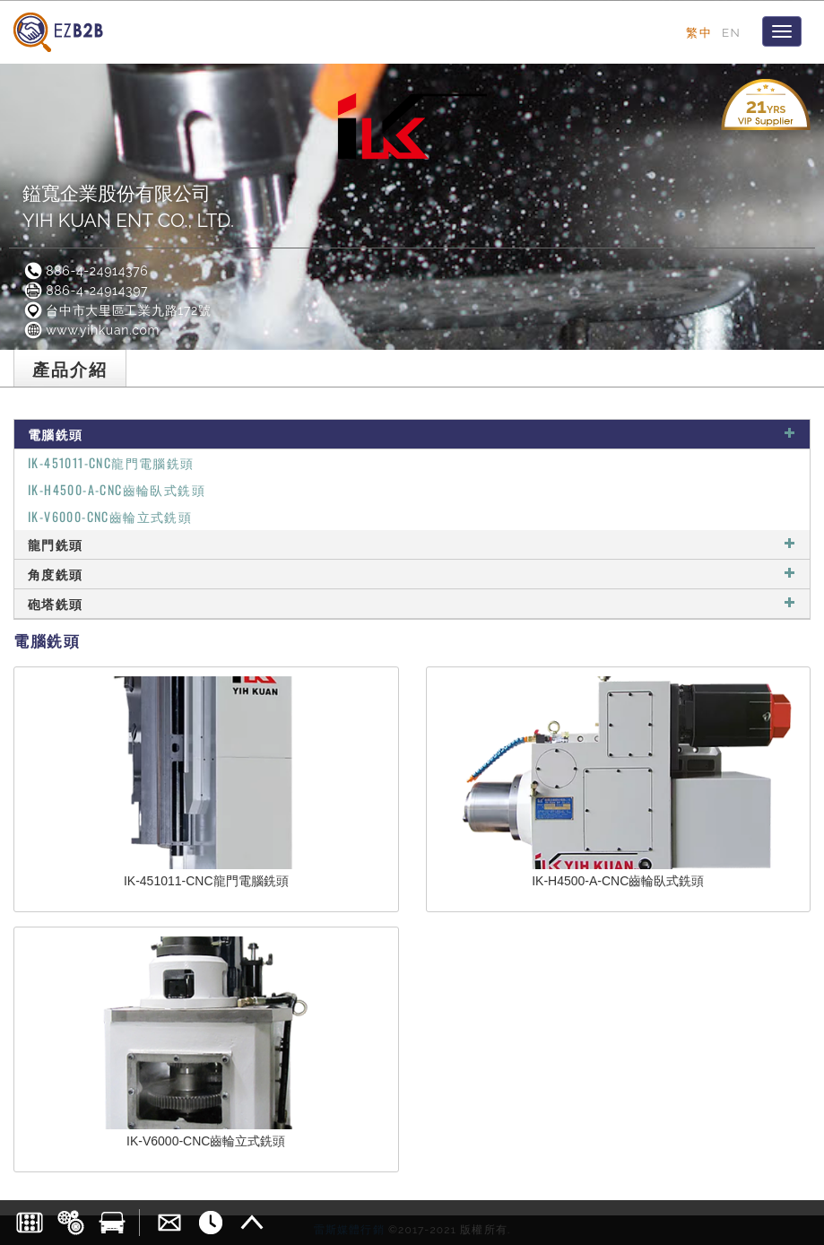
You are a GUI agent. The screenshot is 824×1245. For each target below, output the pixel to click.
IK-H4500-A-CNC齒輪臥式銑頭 (116, 489)
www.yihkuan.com (91, 330)
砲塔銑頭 (412, 603)
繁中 (699, 32)
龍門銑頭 (412, 544)
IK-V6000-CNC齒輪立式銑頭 (110, 516)
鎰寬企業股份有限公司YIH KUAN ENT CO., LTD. (128, 206)
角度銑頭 (412, 573)
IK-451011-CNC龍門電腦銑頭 (111, 462)
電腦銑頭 (412, 433)
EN (731, 32)
